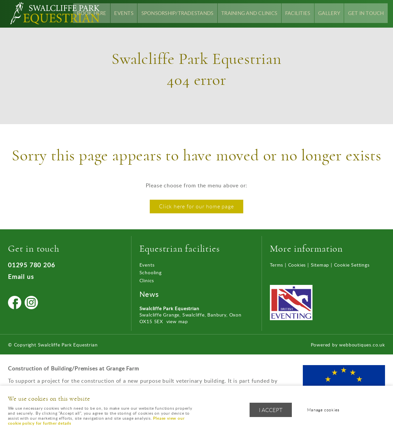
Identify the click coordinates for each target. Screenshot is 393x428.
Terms (276, 265)
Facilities (303, 13)
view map (177, 321)
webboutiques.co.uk (362, 344)
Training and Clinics (258, 13)
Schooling (150, 272)
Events (139, 13)
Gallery (333, 13)
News (149, 294)
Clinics (146, 280)
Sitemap (320, 265)
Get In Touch (367, 13)
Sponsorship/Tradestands (189, 13)
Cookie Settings (352, 265)
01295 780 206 (31, 264)
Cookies (297, 265)
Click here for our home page (196, 206)
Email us (21, 276)
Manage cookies (325, 410)
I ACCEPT (271, 410)
